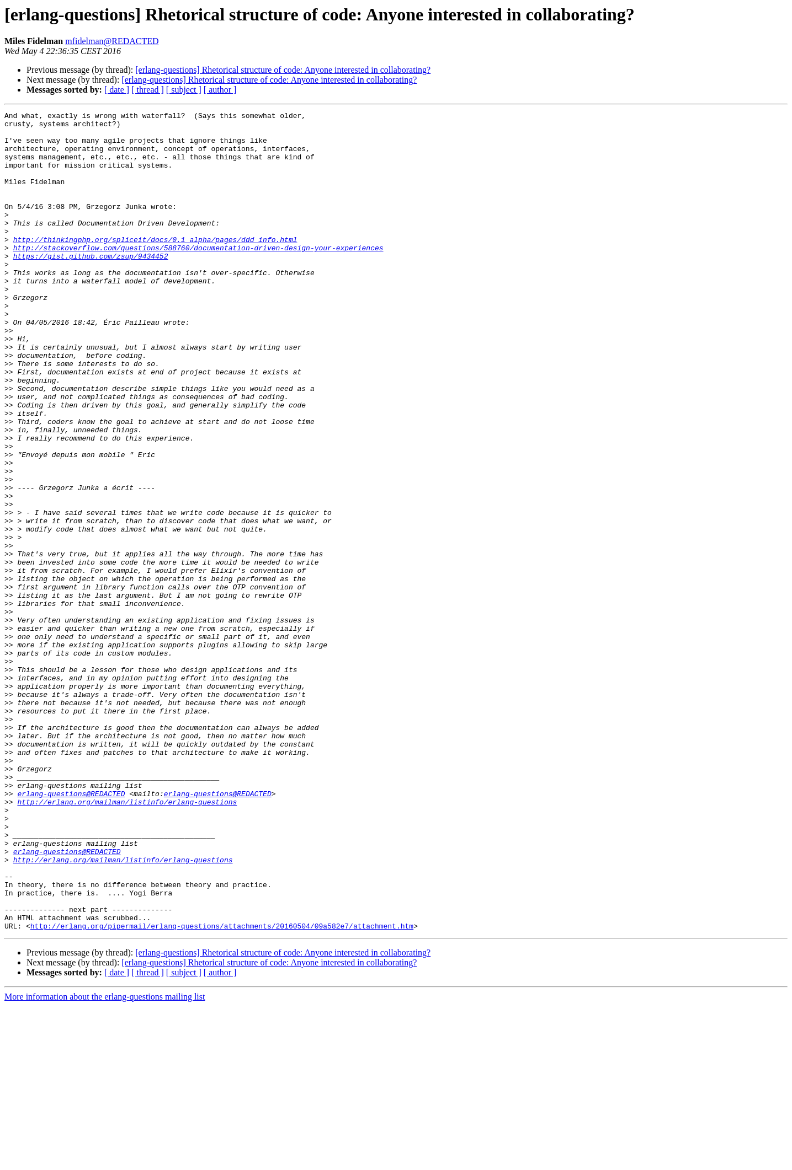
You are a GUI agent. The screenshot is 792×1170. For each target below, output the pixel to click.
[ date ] (116, 89)
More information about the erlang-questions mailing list (104, 1160)
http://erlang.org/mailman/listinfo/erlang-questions (127, 941)
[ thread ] (147, 89)
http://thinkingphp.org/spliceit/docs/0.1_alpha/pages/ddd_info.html (155, 266)
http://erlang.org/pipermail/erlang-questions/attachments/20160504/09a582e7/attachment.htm (221, 1089)
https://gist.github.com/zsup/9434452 (90, 286)
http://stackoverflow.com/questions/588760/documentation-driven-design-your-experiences (198, 276)
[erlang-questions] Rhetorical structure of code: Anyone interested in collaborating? (282, 69)
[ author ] (220, 89)
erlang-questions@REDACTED (71, 931)
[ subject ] (183, 89)
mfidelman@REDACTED (111, 41)
